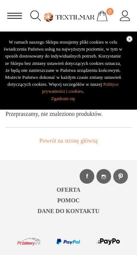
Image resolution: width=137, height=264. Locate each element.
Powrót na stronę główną (68, 141)
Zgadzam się (63, 98)
